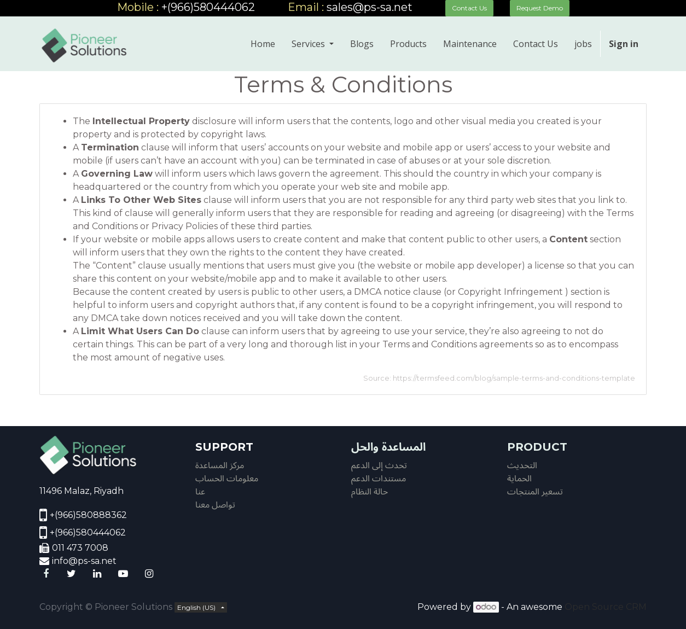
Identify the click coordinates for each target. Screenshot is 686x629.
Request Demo (539, 8)
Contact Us (469, 8)
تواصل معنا (215, 504)
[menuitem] (262, 44)
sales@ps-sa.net (369, 7)
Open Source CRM (606, 607)
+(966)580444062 (209, 7)
